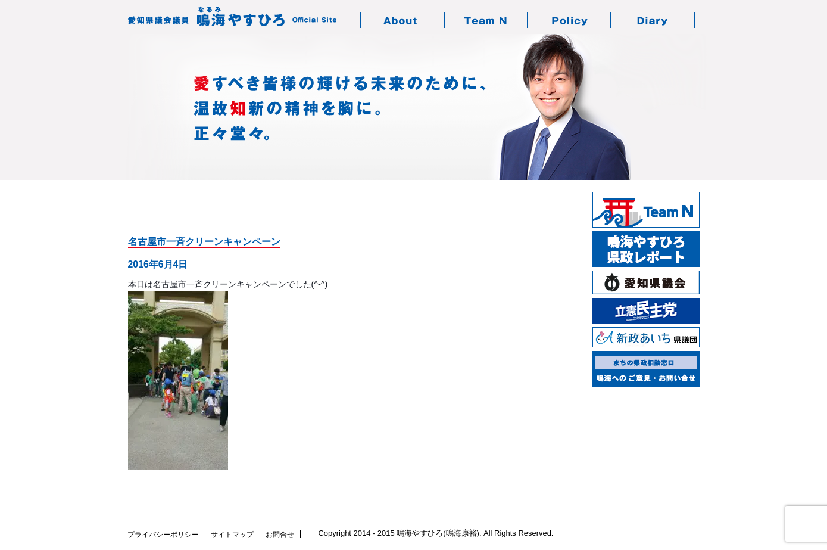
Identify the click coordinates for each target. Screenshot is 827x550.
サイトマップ (232, 534)
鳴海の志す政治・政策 (569, 20)
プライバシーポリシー (163, 534)
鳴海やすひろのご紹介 (403, 20)
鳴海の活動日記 (653, 20)
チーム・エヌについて (486, 20)
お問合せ (280, 534)
